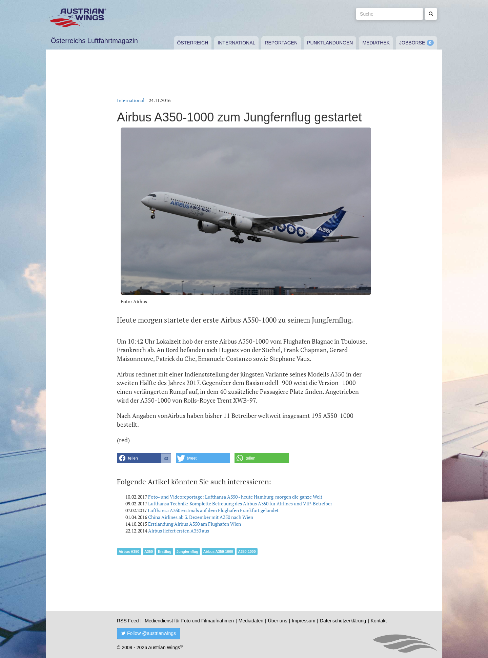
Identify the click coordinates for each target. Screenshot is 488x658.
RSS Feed (128, 620)
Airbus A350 (129, 551)
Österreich (192, 42)
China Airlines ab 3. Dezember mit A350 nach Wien (200, 517)
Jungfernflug (187, 551)
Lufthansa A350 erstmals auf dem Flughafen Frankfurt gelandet (213, 510)
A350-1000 (247, 551)
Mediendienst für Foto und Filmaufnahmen (189, 620)
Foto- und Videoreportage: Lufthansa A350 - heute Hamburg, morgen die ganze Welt (235, 497)
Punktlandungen (330, 42)
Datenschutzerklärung (343, 620)
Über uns (277, 620)
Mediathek (376, 42)
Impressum (303, 620)
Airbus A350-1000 (218, 551)
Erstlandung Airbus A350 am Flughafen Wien (194, 524)
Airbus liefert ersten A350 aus (178, 530)
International (236, 42)
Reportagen (281, 42)
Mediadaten (251, 620)
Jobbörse (412, 42)
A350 (148, 551)
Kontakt (379, 620)
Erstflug (164, 551)
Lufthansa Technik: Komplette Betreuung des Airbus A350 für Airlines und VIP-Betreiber (240, 503)
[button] (144, 458)
